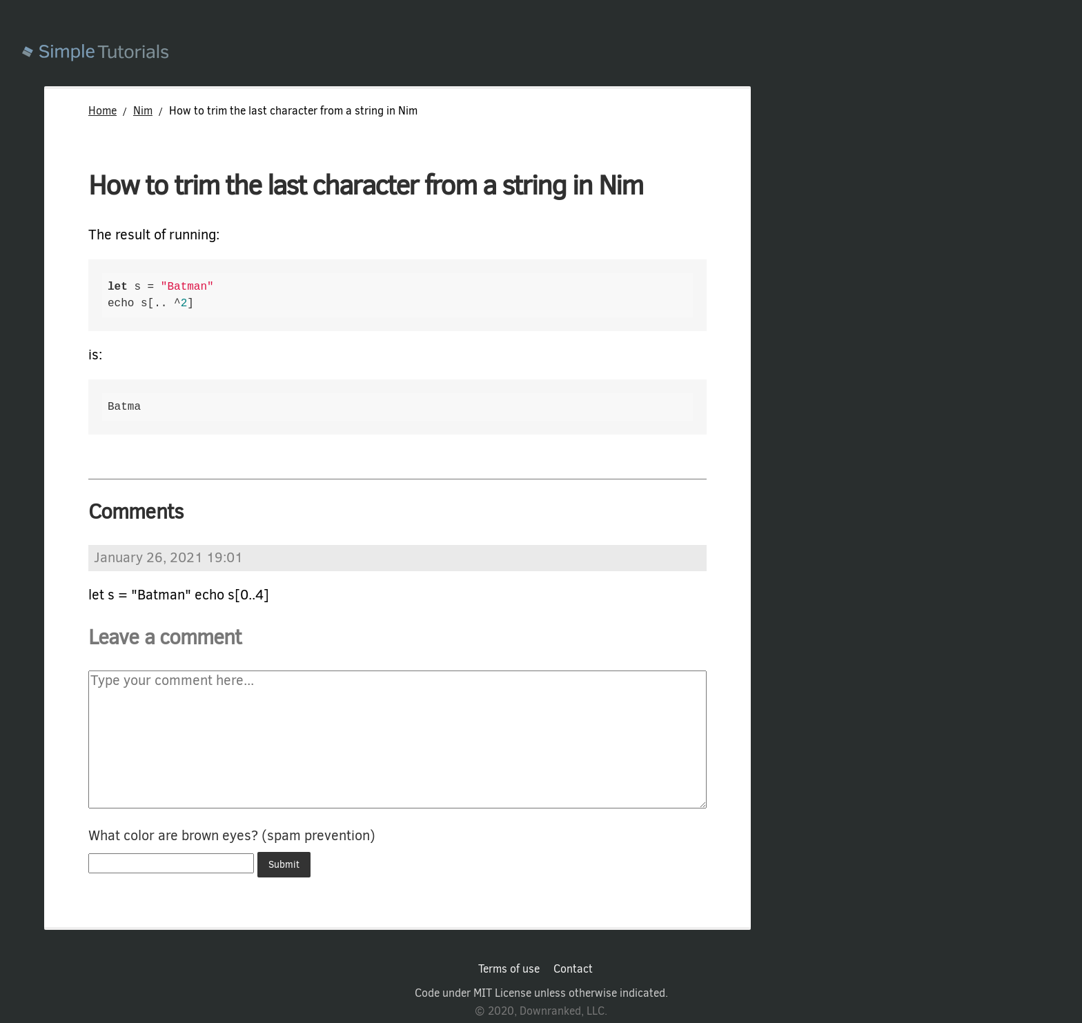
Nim (143, 110)
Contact (573, 969)
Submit (283, 864)
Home (102, 110)
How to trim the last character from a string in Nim (365, 185)
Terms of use (509, 969)
